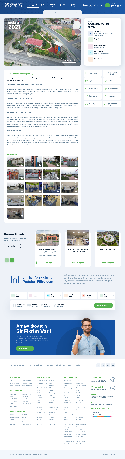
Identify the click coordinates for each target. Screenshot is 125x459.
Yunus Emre (52, 424)
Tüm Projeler (13, 380)
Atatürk (51, 383)
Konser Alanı (67, 402)
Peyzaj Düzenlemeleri (70, 444)
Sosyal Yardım (26, 399)
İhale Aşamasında (27, 385)
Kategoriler (55, 12)
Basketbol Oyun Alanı (70, 383)
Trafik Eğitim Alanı (81, 424)
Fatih (50, 395)
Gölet (65, 395)
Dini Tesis (67, 429)
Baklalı (39, 385)
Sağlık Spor (25, 401)
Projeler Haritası (34, 365)
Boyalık (39, 390)
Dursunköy (52, 393)
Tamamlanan (97, 40)
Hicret (38, 402)
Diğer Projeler (13, 406)
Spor (65, 417)
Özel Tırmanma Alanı (82, 407)
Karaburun (52, 405)
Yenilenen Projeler (27, 383)
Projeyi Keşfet (47, 263)
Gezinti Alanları (80, 393)
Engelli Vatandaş (14, 417)
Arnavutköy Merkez (42, 383)
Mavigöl (39, 410)
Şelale (66, 419)
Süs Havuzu (79, 417)
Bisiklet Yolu (79, 383)
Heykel (66, 397)
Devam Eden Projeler (16, 383)
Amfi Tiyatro (67, 380)
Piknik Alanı (67, 410)
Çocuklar (24, 414)
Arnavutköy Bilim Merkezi (47, 249)
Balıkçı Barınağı (80, 431)
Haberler (67, 365)
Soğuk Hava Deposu (82, 434)
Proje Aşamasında (15, 385)
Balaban (51, 385)
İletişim (77, 365)
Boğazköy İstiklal (99, 47)
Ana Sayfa (47, 12)
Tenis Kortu (79, 422)
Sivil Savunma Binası (70, 414)
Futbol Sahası (68, 393)
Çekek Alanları (68, 439)
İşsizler (12, 422)
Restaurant (79, 410)
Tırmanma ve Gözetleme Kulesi (70, 424)
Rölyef (66, 412)
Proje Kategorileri (53, 365)
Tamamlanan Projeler (28, 380)
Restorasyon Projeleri (28, 394)
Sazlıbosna (52, 414)
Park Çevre (25, 396)
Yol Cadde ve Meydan (28, 403)
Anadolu (51, 380)
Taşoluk (39, 417)
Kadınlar (24, 422)
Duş (65, 390)
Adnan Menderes (42, 380)
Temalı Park (67, 422)
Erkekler (24, 417)
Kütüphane (79, 405)
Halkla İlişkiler (14, 399)
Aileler (11, 414)
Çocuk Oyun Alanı (81, 385)
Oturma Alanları (80, 441)
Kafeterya (67, 400)
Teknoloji (12, 403)
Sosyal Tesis (67, 434)
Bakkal (78, 380)
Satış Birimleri (68, 436)
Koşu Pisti (78, 402)
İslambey (39, 405)
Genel (23, 419)
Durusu (39, 395)
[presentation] (7, 260)
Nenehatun (52, 412)
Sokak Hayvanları (27, 424)
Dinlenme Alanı (80, 388)
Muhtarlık (67, 407)
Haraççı (39, 400)
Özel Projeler (13, 401)
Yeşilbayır (40, 424)
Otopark (78, 427)
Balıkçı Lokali (79, 436)
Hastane (51, 400)
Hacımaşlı (40, 397)
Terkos (39, 419)
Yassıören (52, 419)
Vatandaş (12, 424)
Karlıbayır (39, 407)
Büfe (65, 385)
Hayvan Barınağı (68, 431)
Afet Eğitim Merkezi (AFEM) (73, 12)
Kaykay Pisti (79, 400)
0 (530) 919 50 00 (98, 389)
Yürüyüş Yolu (68, 427)
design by (109, 454)
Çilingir (51, 390)
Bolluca (51, 388)
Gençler (12, 419)
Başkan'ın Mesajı (17, 365)
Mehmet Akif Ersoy (54, 410)
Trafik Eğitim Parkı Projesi (107, 249)
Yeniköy (51, 422)
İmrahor (51, 402)
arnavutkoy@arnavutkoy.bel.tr (102, 404)
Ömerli (39, 414)
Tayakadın (52, 417)
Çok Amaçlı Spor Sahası (70, 388)
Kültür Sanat (13, 394)
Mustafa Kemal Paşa (43, 412)
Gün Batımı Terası (69, 441)
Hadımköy (51, 397)
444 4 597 (98, 381)
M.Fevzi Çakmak (53, 407)
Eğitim (62, 12)
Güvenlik (78, 444)
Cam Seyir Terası (80, 439)
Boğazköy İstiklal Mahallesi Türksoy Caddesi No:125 (104, 34)
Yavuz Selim (40, 422)
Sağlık (78, 412)
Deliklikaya (40, 393)
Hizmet (78, 397)
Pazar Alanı (79, 429)
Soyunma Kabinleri (81, 414)
